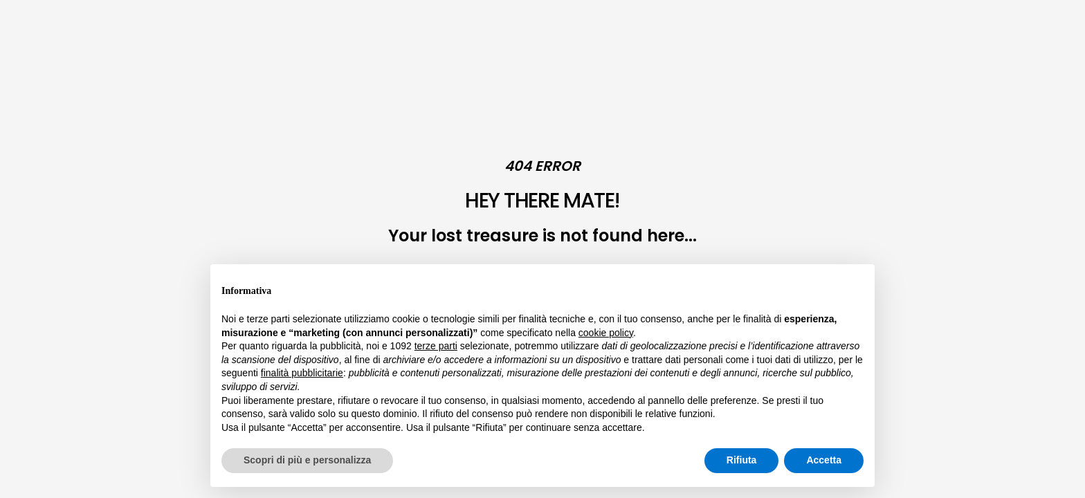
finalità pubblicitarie (302, 372)
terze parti (435, 345)
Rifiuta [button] (742, 459)
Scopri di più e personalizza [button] (307, 459)
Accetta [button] (823, 459)
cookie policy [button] (605, 332)
